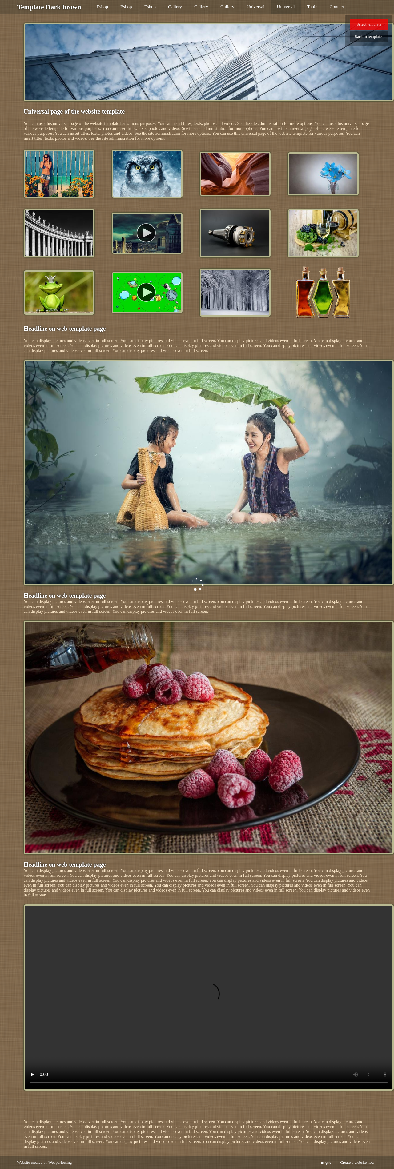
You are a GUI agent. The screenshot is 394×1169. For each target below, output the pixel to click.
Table (312, 6)
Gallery (175, 6)
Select (369, 24)
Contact (337, 6)
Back (369, 36)
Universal (255, 6)
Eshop (102, 6)
